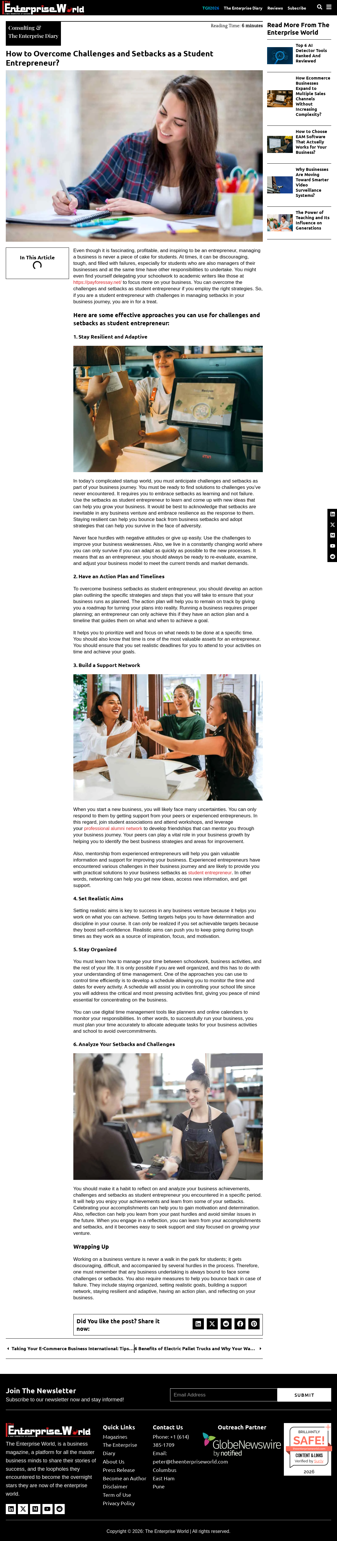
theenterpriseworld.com (309, 1448)
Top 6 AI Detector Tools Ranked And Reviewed (311, 53)
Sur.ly (318, 1460)
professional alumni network (114, 828)
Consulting (22, 27)
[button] (198, 1323)
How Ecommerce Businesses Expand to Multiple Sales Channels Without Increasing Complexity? (313, 96)
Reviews (271, 7)
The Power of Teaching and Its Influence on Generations (312, 220)
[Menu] (329, 7)
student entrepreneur (210, 872)
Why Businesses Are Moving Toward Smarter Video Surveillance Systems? (312, 182)
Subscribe (296, 7)
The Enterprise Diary (236, 7)
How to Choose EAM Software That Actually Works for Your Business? (311, 141)
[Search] (319, 7)
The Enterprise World (167, 1530)
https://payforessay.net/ (98, 281)
